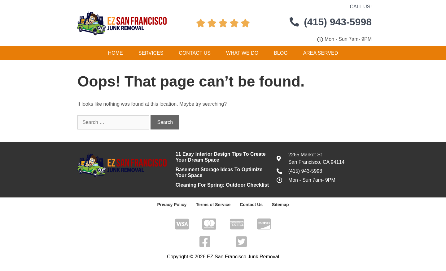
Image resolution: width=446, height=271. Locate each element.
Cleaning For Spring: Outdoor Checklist (222, 185)
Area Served (320, 53)
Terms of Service (213, 204)
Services (151, 53)
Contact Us (195, 53)
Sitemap (280, 204)
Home (115, 53)
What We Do (242, 53)
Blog (280, 53)
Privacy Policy (171, 204)
